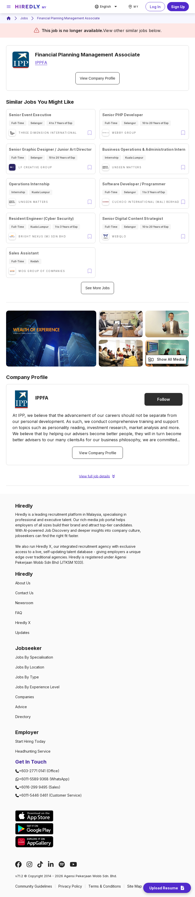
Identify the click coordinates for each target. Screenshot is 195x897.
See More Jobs (97, 288)
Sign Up (178, 6)
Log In (155, 6)
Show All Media (166, 359)
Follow (163, 399)
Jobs (24, 18)
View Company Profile (97, 78)
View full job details (97, 476)
